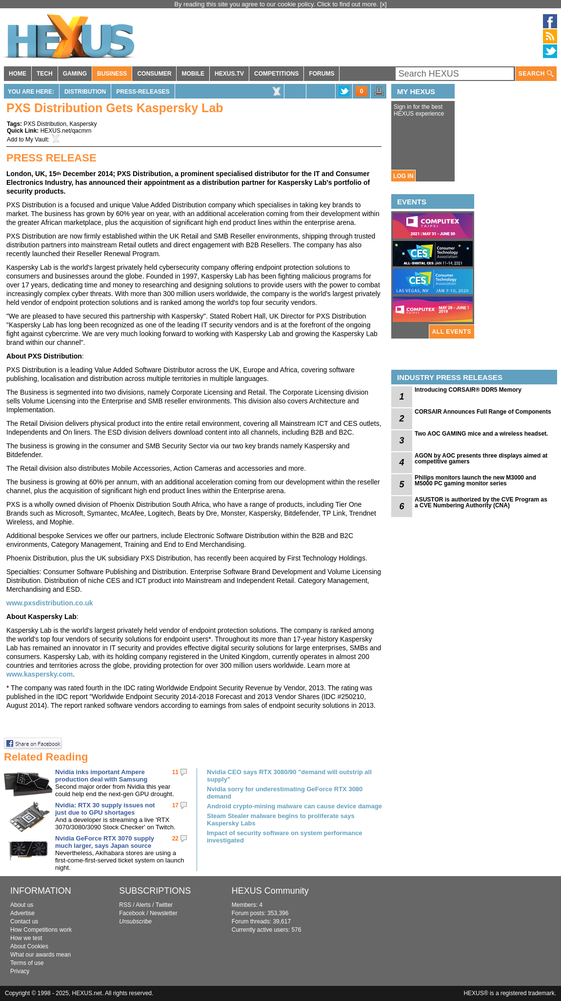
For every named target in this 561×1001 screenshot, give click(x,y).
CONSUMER (154, 73)
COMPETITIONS (276, 73)
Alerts (143, 904)
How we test (26, 938)
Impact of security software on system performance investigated (284, 836)
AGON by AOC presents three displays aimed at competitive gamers (481, 458)
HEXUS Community (270, 891)
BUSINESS (112, 73)
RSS (125, 904)
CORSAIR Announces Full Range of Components (483, 412)
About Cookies (29, 946)
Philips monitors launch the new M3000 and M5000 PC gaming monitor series (475, 480)
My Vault (36, 139)
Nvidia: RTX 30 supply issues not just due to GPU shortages (105, 808)
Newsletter (164, 913)
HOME (17, 73)
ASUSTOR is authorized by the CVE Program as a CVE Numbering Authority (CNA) (481, 502)
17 (175, 805)
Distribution (85, 91)
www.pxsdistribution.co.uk (49, 603)
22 (175, 838)
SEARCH (536, 74)
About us (21, 904)
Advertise (22, 913)
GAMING (75, 73)
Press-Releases (142, 91)
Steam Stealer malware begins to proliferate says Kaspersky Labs (281, 819)
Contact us (24, 921)
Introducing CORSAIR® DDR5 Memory (468, 390)
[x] (383, 4)
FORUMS (321, 73)
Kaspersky (83, 123)
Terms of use (27, 963)
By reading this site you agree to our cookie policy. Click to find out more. (277, 4)
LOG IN (403, 176)
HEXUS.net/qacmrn (66, 130)
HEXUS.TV (229, 73)
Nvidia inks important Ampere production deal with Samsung (101, 775)
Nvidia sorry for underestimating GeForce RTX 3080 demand (284, 792)
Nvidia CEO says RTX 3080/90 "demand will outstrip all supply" (289, 775)
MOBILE (192, 73)
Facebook (132, 913)
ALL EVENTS (451, 331)
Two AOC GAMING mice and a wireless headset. (481, 434)
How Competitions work (41, 929)
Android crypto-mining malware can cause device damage (294, 806)
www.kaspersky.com (39, 674)
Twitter (164, 904)
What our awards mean (40, 954)
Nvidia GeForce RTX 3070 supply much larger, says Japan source (104, 842)
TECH (45, 73)
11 (175, 772)
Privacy (19, 971)
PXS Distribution (44, 123)
